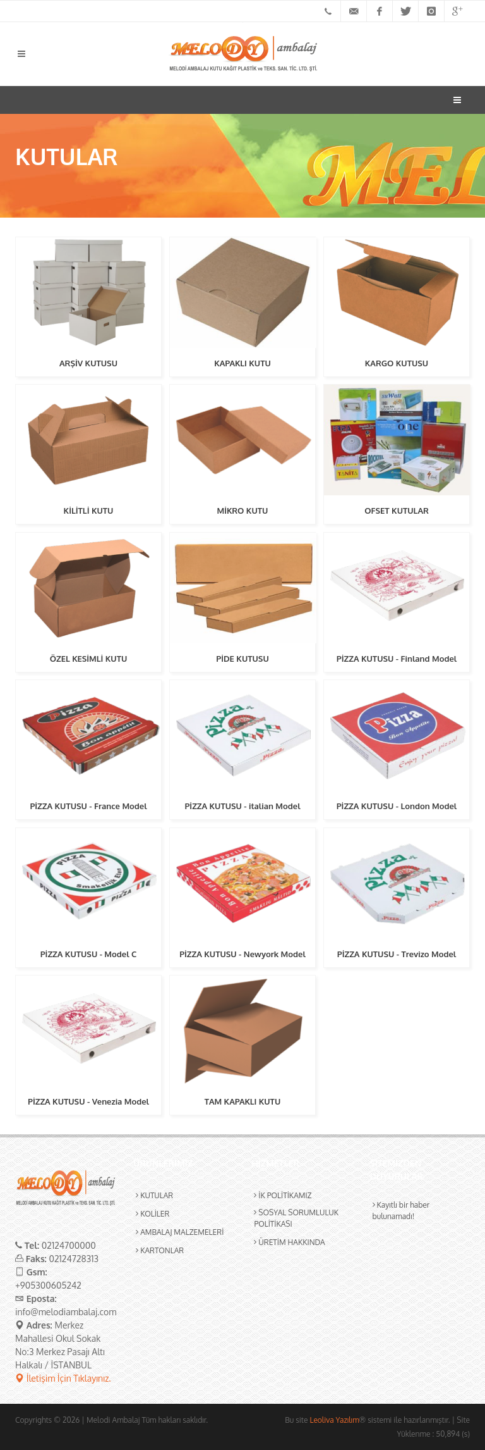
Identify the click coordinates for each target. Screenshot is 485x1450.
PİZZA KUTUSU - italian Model (242, 806)
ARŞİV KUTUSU (88, 363)
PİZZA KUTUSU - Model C (88, 954)
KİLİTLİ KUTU (89, 510)
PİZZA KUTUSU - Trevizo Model (397, 954)
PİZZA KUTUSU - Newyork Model (242, 954)
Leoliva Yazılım (334, 1420)
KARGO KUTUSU (396, 363)
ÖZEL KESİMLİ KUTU (89, 659)
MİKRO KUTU (242, 510)
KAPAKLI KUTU (242, 363)
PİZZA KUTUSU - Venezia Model (88, 1101)
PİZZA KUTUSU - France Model (88, 806)
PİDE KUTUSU (242, 659)
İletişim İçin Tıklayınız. (63, 1378)
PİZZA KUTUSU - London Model (397, 806)
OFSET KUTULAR (396, 510)
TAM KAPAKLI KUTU (243, 1101)
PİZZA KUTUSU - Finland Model (397, 659)
